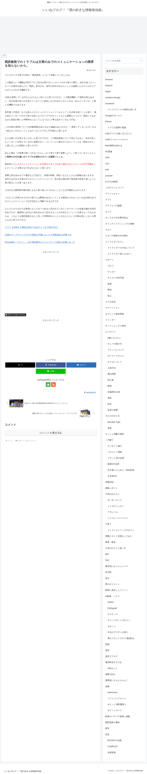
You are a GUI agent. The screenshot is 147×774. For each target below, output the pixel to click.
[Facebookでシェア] (51, 365)
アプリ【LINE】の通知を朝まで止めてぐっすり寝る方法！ (32, 227)
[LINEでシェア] (51, 371)
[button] (141, 61)
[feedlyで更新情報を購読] (48, 384)
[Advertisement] (73, 35)
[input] (124, 60)
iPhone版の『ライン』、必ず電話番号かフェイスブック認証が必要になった (40, 242)
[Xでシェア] (20, 365)
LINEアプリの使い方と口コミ (15, 315)
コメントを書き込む (51, 432)
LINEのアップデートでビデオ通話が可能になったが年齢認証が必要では (38, 235)
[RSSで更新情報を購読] (53, 384)
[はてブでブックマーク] (81, 365)
